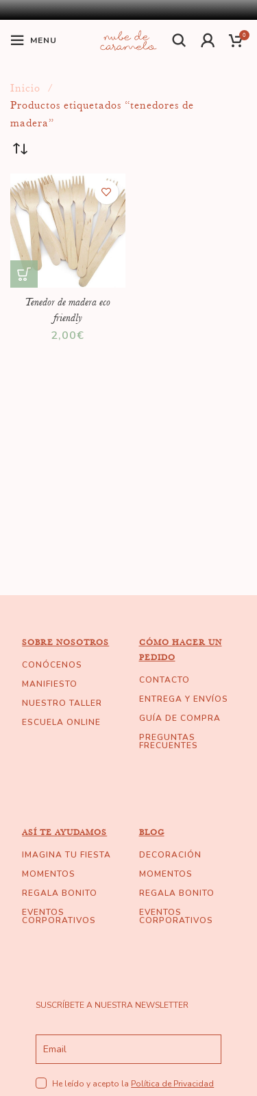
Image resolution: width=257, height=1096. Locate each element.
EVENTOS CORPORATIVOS (59, 916)
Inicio (27, 88)
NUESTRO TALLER (62, 703)
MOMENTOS (48, 873)
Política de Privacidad (172, 1083)
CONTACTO (164, 679)
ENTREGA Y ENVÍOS (183, 699)
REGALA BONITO (59, 893)
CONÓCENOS (52, 664)
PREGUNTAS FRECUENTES (168, 741)
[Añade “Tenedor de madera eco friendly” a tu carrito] (24, 274)
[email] (128, 1049)
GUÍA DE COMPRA (180, 718)
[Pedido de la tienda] (20, 149)
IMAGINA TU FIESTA (66, 854)
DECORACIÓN (170, 854)
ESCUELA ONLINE (61, 722)
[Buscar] (179, 40)
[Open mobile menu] (33, 40)
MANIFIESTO (49, 684)
